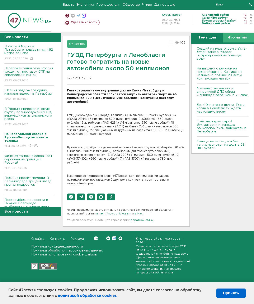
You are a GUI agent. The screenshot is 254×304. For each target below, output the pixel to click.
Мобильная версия (67, 16)
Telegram (114, 238)
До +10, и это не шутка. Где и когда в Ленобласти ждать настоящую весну (221, 108)
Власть (68, 4)
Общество (131, 4)
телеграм (78, 16)
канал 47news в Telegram (113, 214)
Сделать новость (84, 22)
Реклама (77, 238)
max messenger (84, 16)
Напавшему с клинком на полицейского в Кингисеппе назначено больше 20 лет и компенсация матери (219, 73)
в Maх (138, 214)
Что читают (238, 37)
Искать (250, 4)
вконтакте (73, 16)
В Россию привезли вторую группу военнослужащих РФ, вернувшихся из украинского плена (29, 117)
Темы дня (207, 37)
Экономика (85, 4)
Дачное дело (164, 4)
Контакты (57, 238)
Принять (231, 293)
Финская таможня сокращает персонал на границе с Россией (29, 162)
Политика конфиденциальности (57, 246)
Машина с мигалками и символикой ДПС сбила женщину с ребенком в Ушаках (222, 91)
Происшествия (108, 4)
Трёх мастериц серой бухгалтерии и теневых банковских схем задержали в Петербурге (221, 126)
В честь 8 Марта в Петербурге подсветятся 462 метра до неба (29, 52)
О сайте (37, 238)
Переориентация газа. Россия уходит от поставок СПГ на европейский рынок (29, 74)
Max (120, 238)
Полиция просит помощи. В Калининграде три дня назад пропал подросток (29, 184)
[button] (71, 197)
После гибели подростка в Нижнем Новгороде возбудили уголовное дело (29, 206)
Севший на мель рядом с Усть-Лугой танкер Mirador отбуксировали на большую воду (222, 53)
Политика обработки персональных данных (67, 250)
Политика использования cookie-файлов (64, 254)
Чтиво (147, 4)
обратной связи (142, 220)
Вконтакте (96, 238)
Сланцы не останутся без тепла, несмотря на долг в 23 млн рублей (220, 144)
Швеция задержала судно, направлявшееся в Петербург (29, 95)
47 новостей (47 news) (155, 239)
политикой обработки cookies (87, 296)
